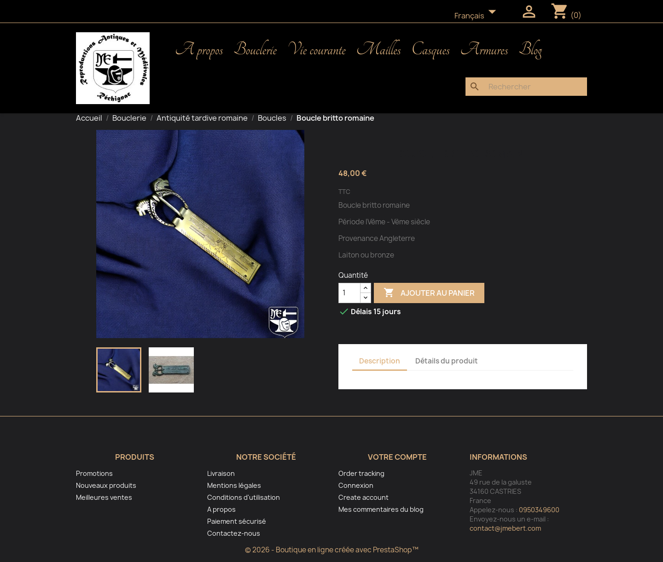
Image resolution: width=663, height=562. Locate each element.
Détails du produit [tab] (446, 361)
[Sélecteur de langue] (477, 16)
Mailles (378, 50)
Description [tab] (379, 361)
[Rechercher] (526, 86)
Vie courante (316, 50)
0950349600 (539, 509)
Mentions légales (234, 485)
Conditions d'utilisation (243, 497)
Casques (430, 50)
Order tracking (361, 473)
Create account (363, 497)
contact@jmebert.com (505, 528)
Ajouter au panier (429, 293)
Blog (529, 50)
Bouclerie (255, 50)
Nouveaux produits (106, 485)
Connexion (355, 485)
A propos (199, 50)
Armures (484, 50)
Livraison (221, 473)
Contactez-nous (233, 533)
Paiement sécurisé (236, 521)
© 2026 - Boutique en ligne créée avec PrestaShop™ (332, 550)
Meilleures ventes (104, 497)
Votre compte (397, 457)
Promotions (94, 473)
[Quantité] (349, 293)
